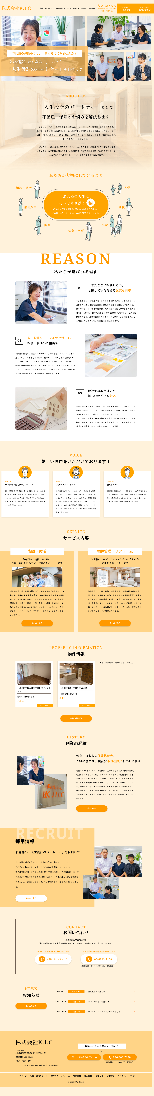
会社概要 (92, 8)
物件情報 (76, 8)
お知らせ (84, 8)
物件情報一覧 (76, 718)
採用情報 (88, 1075)
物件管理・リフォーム (63, 8)
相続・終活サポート (47, 8)
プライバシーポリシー (127, 1075)
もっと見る (37, 623)
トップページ (21, 1075)
